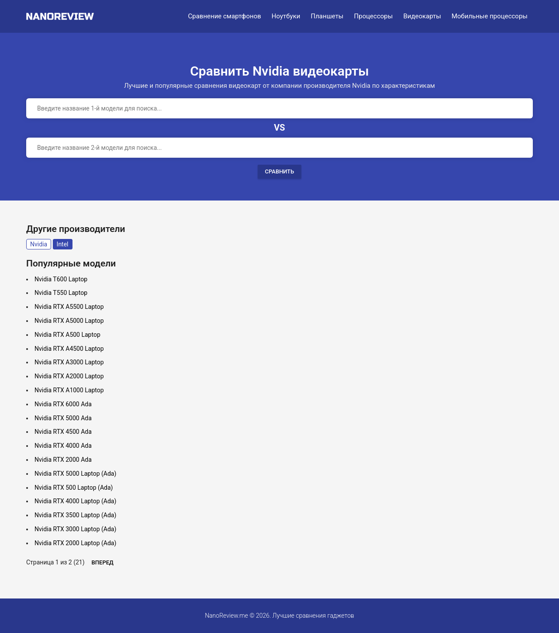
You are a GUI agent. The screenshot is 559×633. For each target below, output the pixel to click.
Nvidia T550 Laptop (61, 292)
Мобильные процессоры (490, 16)
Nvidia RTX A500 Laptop (67, 334)
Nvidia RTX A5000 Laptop (69, 320)
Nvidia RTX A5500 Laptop (69, 306)
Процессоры (373, 16)
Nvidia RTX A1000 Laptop (69, 390)
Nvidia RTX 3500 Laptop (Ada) (75, 515)
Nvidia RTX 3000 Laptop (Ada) (75, 529)
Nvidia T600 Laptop (61, 279)
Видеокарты (422, 16)
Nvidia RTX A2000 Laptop (69, 376)
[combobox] (279, 108)
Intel (63, 244)
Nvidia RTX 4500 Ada (63, 431)
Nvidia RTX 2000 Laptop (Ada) (75, 543)
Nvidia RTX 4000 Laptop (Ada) (75, 501)
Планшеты (327, 16)
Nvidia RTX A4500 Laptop (69, 348)
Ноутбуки (286, 16)
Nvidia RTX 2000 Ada (63, 459)
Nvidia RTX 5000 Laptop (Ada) (75, 473)
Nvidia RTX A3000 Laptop (69, 362)
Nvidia (38, 244)
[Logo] (62, 16)
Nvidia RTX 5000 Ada (63, 418)
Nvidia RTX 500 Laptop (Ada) (74, 487)
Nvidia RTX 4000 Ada (63, 445)
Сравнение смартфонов (224, 16)
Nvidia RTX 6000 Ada (63, 404)
